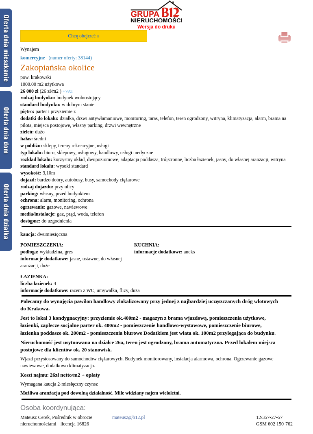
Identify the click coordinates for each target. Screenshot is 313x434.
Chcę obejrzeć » (83, 36)
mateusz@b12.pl (128, 417)
